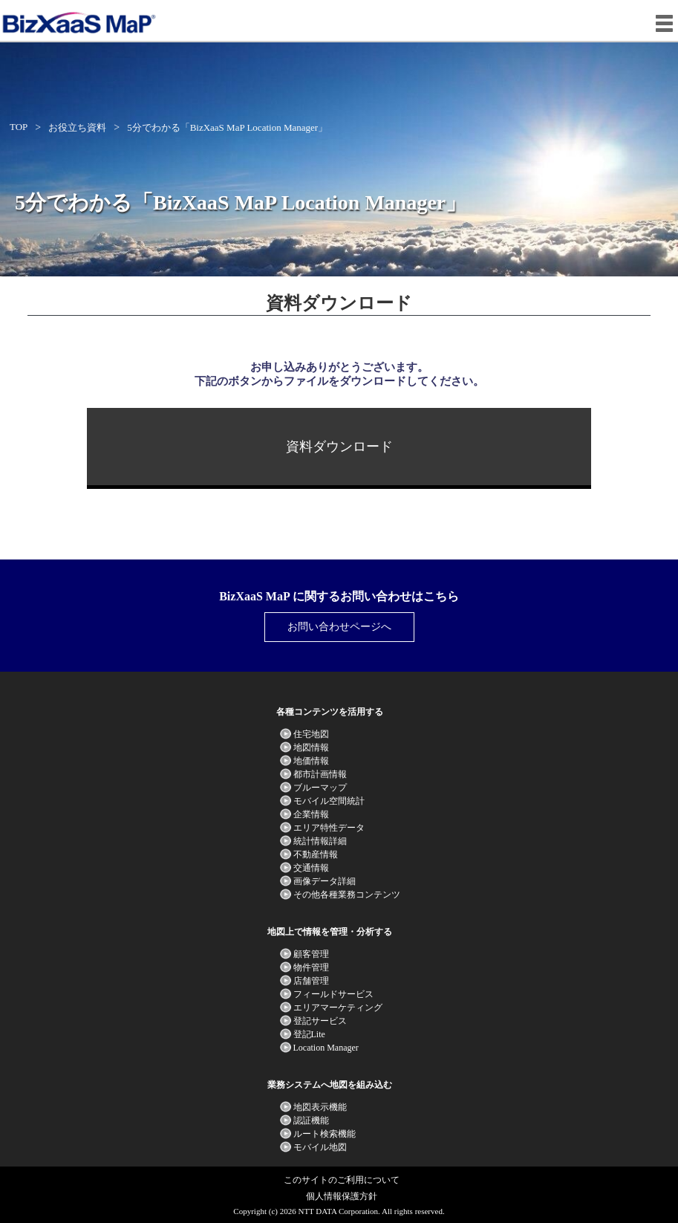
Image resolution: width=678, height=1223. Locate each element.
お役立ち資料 (77, 127)
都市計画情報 (320, 774)
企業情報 (311, 814)
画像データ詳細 (324, 881)
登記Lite (309, 1034)
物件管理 (311, 967)
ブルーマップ (320, 787)
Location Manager (326, 1047)
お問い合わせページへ (339, 626)
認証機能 (311, 1120)
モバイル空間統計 (329, 801)
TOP (18, 126)
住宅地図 (311, 734)
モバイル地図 (320, 1147)
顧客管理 (311, 954)
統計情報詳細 (320, 841)
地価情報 (311, 761)
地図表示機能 (320, 1107)
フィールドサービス (333, 994)
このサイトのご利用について (342, 1180)
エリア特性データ (329, 828)
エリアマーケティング (337, 1007)
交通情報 (311, 868)
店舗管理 (311, 981)
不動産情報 (315, 854)
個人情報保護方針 (341, 1196)
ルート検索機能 (324, 1134)
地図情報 (311, 747)
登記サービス (320, 1021)
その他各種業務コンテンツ (346, 894)
